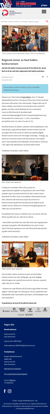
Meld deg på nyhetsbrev (12, 369)
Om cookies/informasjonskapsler (15, 374)
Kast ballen (26, 97)
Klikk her (12, 380)
